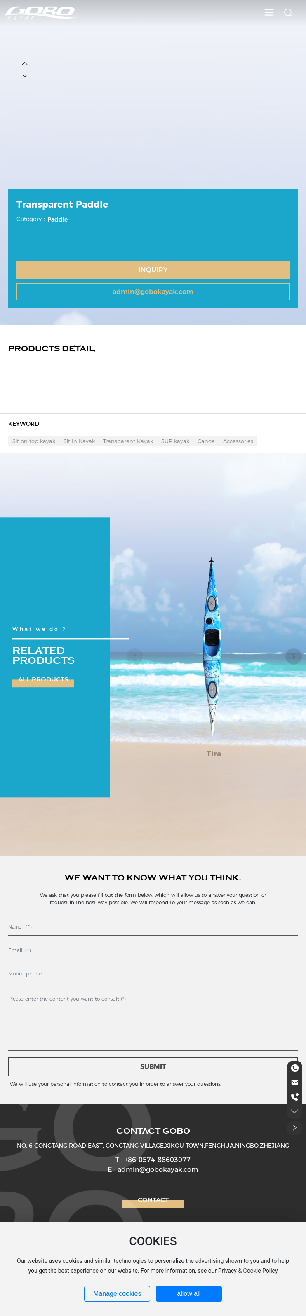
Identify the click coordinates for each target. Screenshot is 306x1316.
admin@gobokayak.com (153, 292)
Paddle (57, 219)
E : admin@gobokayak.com (153, 1170)
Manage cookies (117, 1293)
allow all (188, 1293)
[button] (293, 656)
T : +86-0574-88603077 (153, 1160)
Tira (214, 753)
